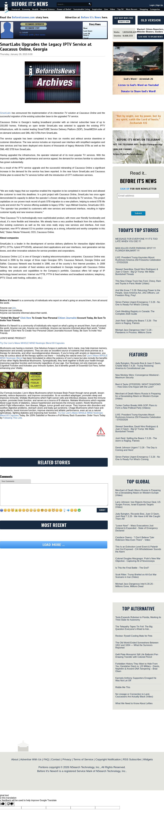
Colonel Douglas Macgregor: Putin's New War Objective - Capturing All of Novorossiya (137, 559)
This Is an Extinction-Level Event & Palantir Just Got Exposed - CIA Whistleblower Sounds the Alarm (138, 549)
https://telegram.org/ (151, 144)
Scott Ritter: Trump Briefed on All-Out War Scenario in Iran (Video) (135, 575)
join (14, 308)
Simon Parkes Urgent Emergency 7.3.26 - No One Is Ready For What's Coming (137, 303)
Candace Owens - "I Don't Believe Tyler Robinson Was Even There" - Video (134, 538)
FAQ (46, 759)
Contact (55, 759)
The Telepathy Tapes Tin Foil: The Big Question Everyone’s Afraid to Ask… (133, 627)
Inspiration (97, 9)
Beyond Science (47, 9)
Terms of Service (83, 759)
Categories (155, 9)
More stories (40, 35)
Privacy (66, 759)
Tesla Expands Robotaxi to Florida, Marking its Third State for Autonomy (138, 618)
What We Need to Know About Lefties (133, 703)
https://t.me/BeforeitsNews (127, 154)
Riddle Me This (122, 687)
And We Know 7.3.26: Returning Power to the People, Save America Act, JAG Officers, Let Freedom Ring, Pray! (137, 292)
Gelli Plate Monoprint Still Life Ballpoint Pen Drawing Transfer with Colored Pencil (136, 655)
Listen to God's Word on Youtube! (138, 85)
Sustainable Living (81, 9)
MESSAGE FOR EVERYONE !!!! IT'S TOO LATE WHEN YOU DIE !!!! (136, 240)
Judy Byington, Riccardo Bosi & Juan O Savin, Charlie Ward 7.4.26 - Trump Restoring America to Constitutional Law (138, 365)
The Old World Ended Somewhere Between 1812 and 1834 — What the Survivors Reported (136, 645)
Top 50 (120, 9)
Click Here (25, 318)
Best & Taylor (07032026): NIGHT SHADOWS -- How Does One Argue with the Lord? (138, 385)
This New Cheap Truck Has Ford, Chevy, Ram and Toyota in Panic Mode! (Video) (138, 282)
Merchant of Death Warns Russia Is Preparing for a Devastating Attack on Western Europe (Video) (138, 396)
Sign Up (159, 5)
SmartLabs (5, 113)
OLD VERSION (151, 20)
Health (35, 9)
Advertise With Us (30, 759)
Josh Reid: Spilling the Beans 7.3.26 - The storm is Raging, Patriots (136, 321)
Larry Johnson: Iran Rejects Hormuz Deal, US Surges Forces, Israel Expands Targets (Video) (138, 504)
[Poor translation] (10, 804)
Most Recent (131, 9)
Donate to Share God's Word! (138, 91)
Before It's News (30, 3)
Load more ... (54, 544)
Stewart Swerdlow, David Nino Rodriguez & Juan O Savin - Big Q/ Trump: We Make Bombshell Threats (136, 271)
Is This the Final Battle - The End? (132, 568)
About (14, 759)
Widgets (148, 759)
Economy (26, 9)
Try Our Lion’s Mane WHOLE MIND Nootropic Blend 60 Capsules (32, 343)
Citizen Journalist (67, 318)
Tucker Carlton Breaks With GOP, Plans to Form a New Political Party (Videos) (136, 406)
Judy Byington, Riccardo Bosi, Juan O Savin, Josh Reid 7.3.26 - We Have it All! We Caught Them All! (137, 516)
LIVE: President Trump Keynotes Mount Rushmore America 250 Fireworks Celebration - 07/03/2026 (138, 260)
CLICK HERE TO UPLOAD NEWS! (150, 37)
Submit (138, 213)
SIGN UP (124, 188)
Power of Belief (64, 9)
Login (152, 5)
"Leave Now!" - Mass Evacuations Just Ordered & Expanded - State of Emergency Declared (136, 528)
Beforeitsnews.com (23, 17)
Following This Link (12, 418)
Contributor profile (26, 35)
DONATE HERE (124, 22)
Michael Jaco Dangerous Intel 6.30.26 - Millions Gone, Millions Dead (134, 585)
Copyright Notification (108, 759)
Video (112, 9)
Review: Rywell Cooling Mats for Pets (133, 636)
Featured (16, 9)
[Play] (138, 59)
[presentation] (138, 204)
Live (106, 9)
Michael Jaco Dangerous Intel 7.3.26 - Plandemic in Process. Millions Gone (134, 331)
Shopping (144, 9)
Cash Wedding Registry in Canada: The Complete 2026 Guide (134, 312)
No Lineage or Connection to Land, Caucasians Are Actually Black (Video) (134, 695)
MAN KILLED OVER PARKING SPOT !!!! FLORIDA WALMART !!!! (135, 249)
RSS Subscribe (132, 759)
